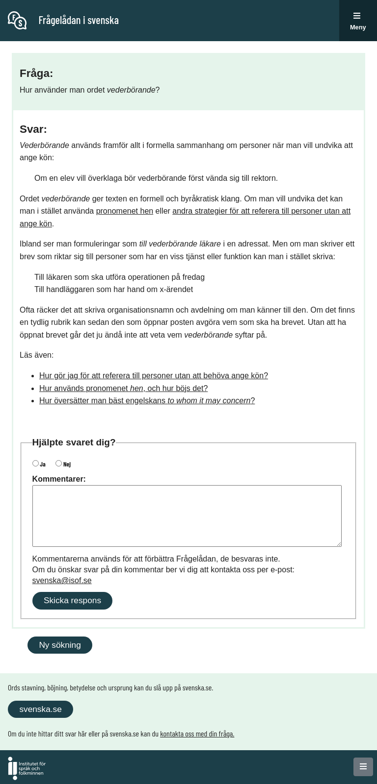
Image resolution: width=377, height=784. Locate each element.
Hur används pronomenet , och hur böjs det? (123, 388)
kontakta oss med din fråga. (197, 733)
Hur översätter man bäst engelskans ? (147, 400)
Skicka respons (72, 600)
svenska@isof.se (62, 580)
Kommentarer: (59, 479)
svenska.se (40, 709)
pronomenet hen (125, 211)
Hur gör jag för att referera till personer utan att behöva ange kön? (153, 375)
